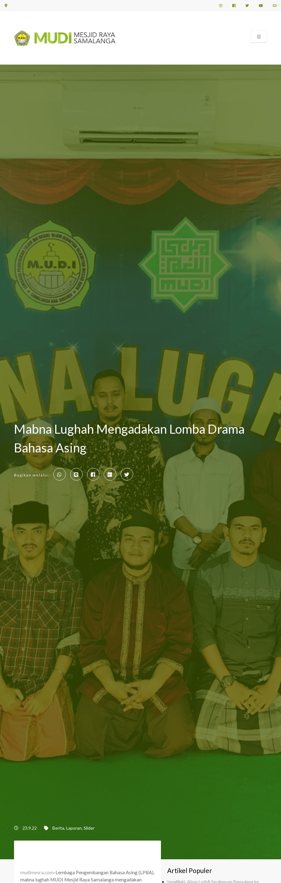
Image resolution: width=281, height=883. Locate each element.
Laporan (74, 828)
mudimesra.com (37, 872)
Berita (58, 828)
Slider (89, 828)
